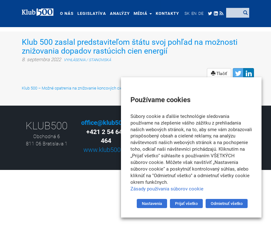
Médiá (143, 13)
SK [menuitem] (187, 13)
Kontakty (167, 13)
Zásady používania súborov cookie (166, 189)
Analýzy (120, 13)
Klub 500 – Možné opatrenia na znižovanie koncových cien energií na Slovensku (92, 88)
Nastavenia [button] (152, 203)
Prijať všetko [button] (186, 203)
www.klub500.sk (106, 150)
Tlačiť (219, 73)
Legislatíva (91, 13)
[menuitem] (187, 13)
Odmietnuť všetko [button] (227, 203)
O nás (67, 13)
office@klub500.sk (107, 122)
